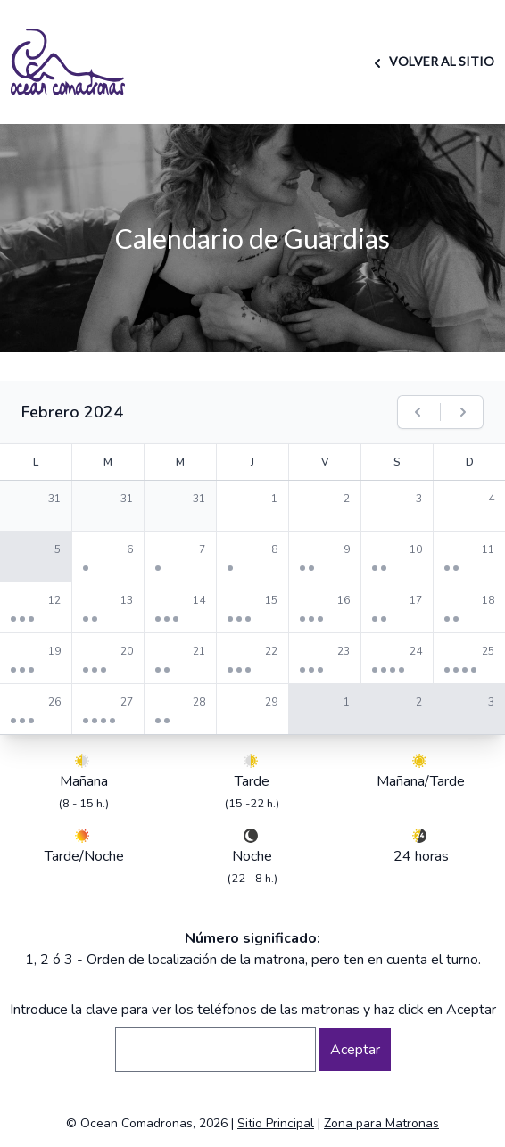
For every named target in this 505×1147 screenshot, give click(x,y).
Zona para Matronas (381, 1123)
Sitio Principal (275, 1123)
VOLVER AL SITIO (431, 61)
